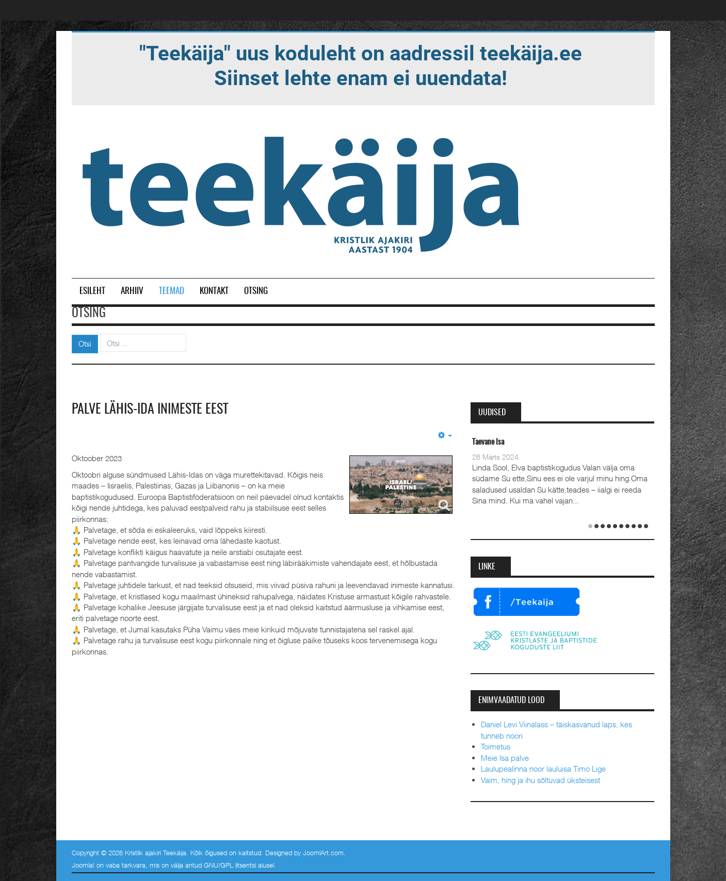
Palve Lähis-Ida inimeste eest (150, 409)
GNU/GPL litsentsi (230, 865)
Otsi (84, 343)
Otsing (256, 291)
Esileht (92, 291)
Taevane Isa (488, 442)
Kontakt (214, 291)
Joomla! (83, 865)
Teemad (171, 291)
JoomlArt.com (323, 853)
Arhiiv (132, 291)
